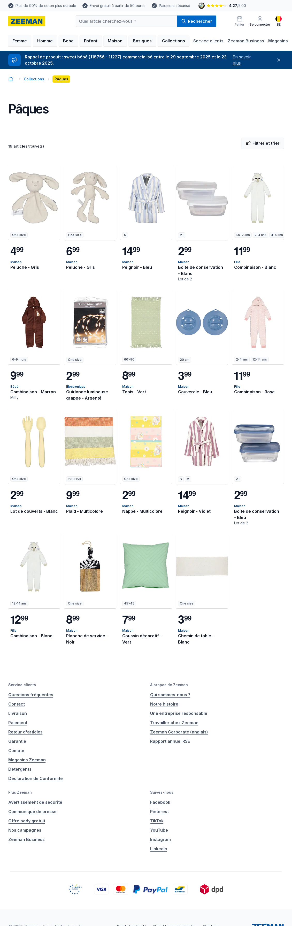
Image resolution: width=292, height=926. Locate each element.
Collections (173, 40)
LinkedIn (158, 848)
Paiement (17, 722)
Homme (45, 40)
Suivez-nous (161, 792)
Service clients (208, 40)
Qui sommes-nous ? (170, 694)
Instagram (160, 839)
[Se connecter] (260, 21)
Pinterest (159, 811)
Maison (115, 40)
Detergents (20, 769)
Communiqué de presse (32, 811)
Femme (19, 40)
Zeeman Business (246, 40)
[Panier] (240, 21)
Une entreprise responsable (178, 713)
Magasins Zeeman (27, 759)
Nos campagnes (24, 830)
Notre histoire (164, 704)
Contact (16, 704)
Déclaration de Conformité (35, 778)
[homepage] (26, 21)
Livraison (17, 713)
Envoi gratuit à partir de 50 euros (117, 5)
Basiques (142, 40)
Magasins (278, 40)
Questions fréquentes (30, 694)
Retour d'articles (25, 731)
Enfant (90, 40)
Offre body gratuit (26, 820)
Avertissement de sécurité (35, 802)
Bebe (68, 40)
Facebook (160, 802)
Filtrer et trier (263, 143)
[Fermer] (279, 60)
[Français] (278, 21)
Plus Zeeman (20, 792)
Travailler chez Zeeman (174, 722)
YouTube (159, 830)
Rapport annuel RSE (170, 741)
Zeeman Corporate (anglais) (179, 731)
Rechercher (196, 21)
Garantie (17, 741)
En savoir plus (242, 60)
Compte (16, 750)
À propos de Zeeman (169, 685)
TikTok (157, 820)
